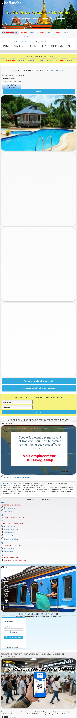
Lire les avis (11, 87)
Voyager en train (9, 526)
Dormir (21, 60)
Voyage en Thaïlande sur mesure (15, 561)
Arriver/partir (10, 60)
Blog (42, 36)
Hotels (32, 32)
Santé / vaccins (9, 551)
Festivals (35, 36)
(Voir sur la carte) (57, 70)
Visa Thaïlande (9, 548)
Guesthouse (8, 511)
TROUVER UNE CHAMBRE (12, 505)
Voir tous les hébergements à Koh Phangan (17, 477)
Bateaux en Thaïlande (11, 536)
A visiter (49, 32)
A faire (40, 60)
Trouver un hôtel (9, 508)
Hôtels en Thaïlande (14, 42)
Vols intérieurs (9, 533)
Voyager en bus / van (11, 529)
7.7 (12, 85)
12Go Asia (13, 647)
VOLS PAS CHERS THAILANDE (13, 517)
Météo (49, 60)
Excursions (58, 32)
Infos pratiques (25, 36)
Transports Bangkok (11, 539)
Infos (69, 60)
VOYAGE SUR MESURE (10, 557)
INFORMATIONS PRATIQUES (12, 545)
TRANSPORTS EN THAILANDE (13, 523)
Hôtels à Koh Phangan (27, 42)
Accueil (4, 42)
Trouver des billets (13, 637)
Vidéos (66, 32)
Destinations (40, 32)
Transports (24, 32)
